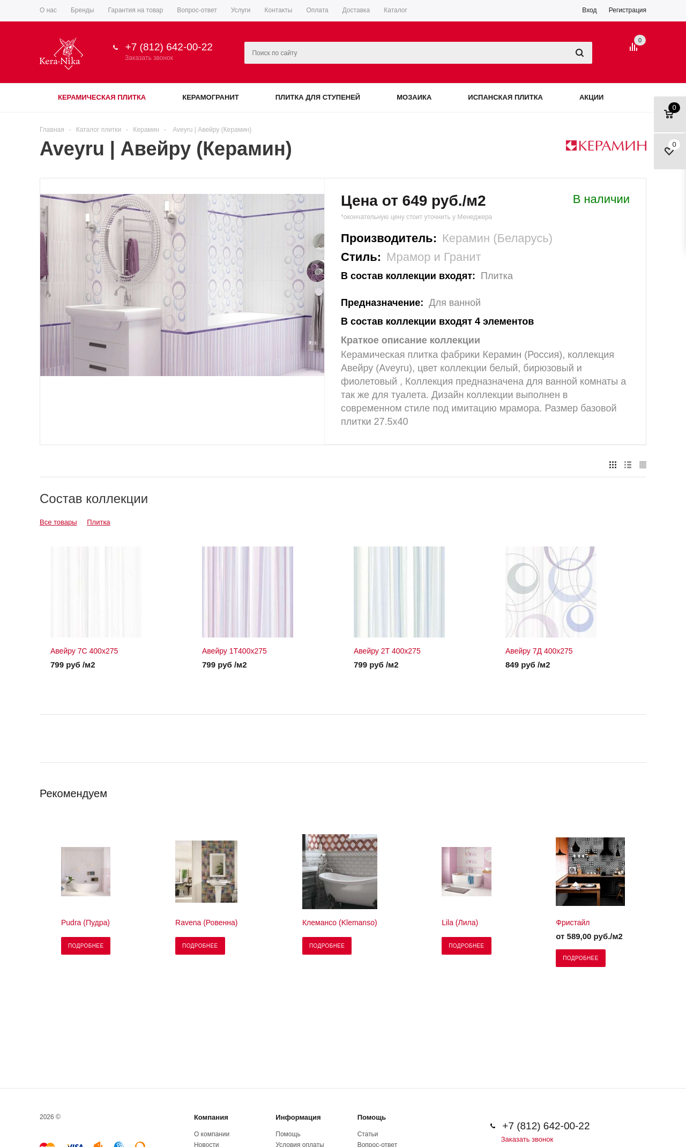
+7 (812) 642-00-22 (169, 47)
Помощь (371, 1117)
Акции (591, 97)
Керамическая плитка (102, 97)
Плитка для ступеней (318, 97)
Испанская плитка (505, 97)
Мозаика (414, 97)
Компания (211, 1117)
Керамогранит (210, 97)
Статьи (367, 1134)
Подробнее (85, 946)
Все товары (58, 522)
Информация (297, 1117)
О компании (211, 1134)
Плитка (98, 522)
